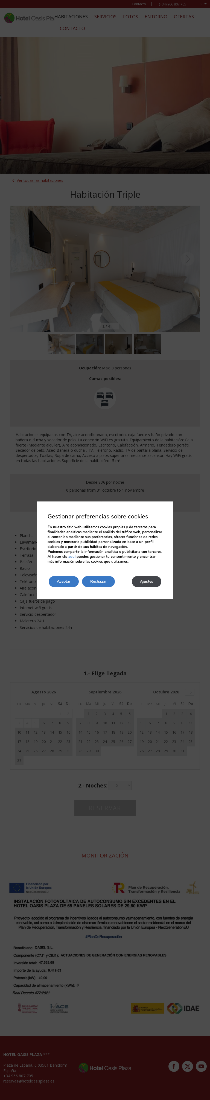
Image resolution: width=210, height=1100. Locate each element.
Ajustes (146, 581)
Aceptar (64, 581)
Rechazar (98, 581)
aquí (71, 556)
